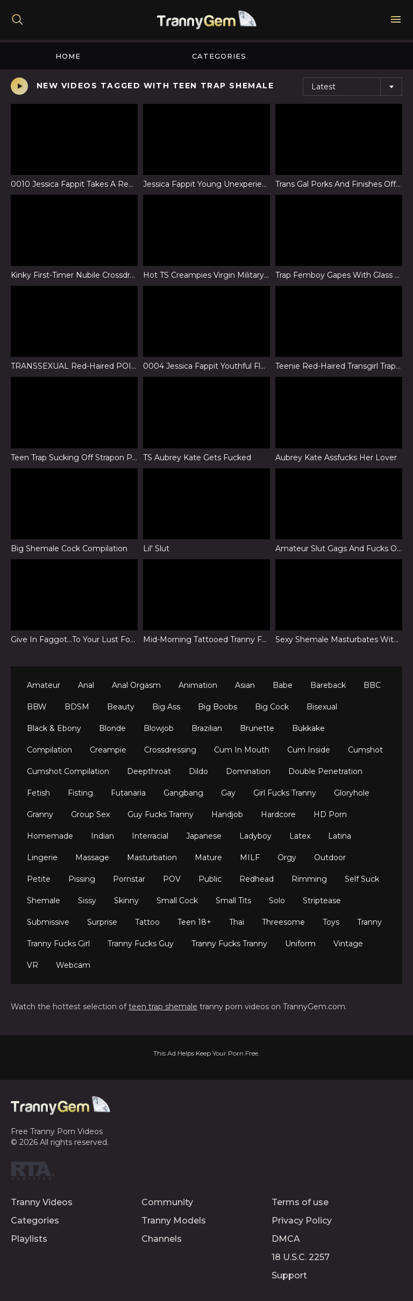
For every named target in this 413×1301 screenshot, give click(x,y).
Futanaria (128, 793)
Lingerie (42, 857)
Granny (40, 814)
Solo (277, 900)
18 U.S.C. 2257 (301, 1257)
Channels (161, 1239)
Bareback (328, 685)
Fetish (38, 793)
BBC (372, 685)
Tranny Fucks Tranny (229, 943)
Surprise (102, 922)
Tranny (369, 922)
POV (172, 879)
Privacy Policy (302, 1220)
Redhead (256, 879)
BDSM (77, 707)
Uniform (300, 943)
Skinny (126, 900)
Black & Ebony (54, 728)
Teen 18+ (194, 922)
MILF (250, 857)
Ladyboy (255, 836)
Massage (92, 857)
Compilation (49, 750)
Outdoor (330, 857)
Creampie (108, 750)
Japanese (204, 836)
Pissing (81, 879)
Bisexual (322, 707)
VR (32, 965)
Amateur (43, 685)
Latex (299, 836)
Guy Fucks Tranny (160, 814)
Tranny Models (173, 1220)
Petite (39, 879)
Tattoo (147, 922)
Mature (208, 857)
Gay (228, 793)
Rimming (309, 879)
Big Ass (166, 707)
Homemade (50, 836)
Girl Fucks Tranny (284, 793)
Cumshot (365, 750)
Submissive (48, 922)
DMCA (286, 1239)
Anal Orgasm (136, 685)
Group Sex (90, 814)
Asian (245, 685)
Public (210, 879)
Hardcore (278, 814)
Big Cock (272, 707)
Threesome (283, 922)
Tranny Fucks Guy (141, 943)
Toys (331, 922)
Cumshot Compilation (68, 771)
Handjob (227, 814)
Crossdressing (170, 750)
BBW (37, 707)
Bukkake (308, 728)
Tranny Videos (42, 1202)
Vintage (348, 943)
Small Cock (177, 900)
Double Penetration (325, 771)
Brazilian (206, 728)
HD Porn (330, 814)
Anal (86, 685)
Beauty (120, 707)
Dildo (198, 771)
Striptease (322, 900)
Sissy (87, 900)
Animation (198, 685)
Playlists (29, 1239)
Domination (248, 771)
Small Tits (233, 900)
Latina (339, 836)
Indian (102, 836)
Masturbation (152, 857)
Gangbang (183, 793)
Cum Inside (308, 750)
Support (289, 1275)
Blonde (112, 728)
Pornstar (129, 879)
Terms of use (300, 1202)
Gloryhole (351, 793)
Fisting (80, 793)
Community (167, 1202)
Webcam (73, 965)
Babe (283, 685)
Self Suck (362, 879)
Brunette (257, 728)
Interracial (150, 836)
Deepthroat (149, 771)
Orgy (286, 857)
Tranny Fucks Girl (58, 943)
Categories (219, 56)
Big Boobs (217, 707)
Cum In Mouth (241, 750)
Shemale (43, 900)
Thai (236, 922)
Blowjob (159, 728)
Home (68, 56)
